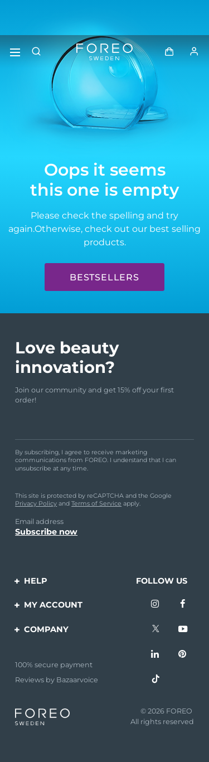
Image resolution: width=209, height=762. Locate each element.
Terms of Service (96, 503)
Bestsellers (104, 277)
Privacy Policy (36, 503)
